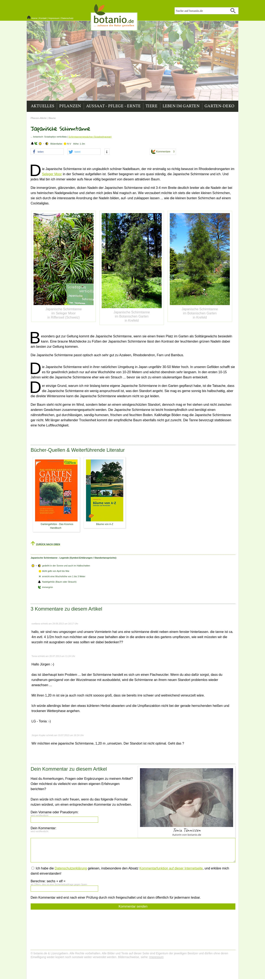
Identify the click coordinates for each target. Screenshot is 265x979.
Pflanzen (70, 106)
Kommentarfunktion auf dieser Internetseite (171, 868)
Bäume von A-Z (104, 524)
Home (34, 18)
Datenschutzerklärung (71, 868)
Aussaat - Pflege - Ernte (113, 106)
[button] (47, 152)
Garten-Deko (219, 106)
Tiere (152, 106)
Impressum (53, 18)
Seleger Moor (52, 174)
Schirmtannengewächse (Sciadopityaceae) (90, 136)
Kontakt (43, 18)
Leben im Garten (181, 106)
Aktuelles (42, 106)
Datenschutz (67, 18)
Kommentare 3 (163, 152)
